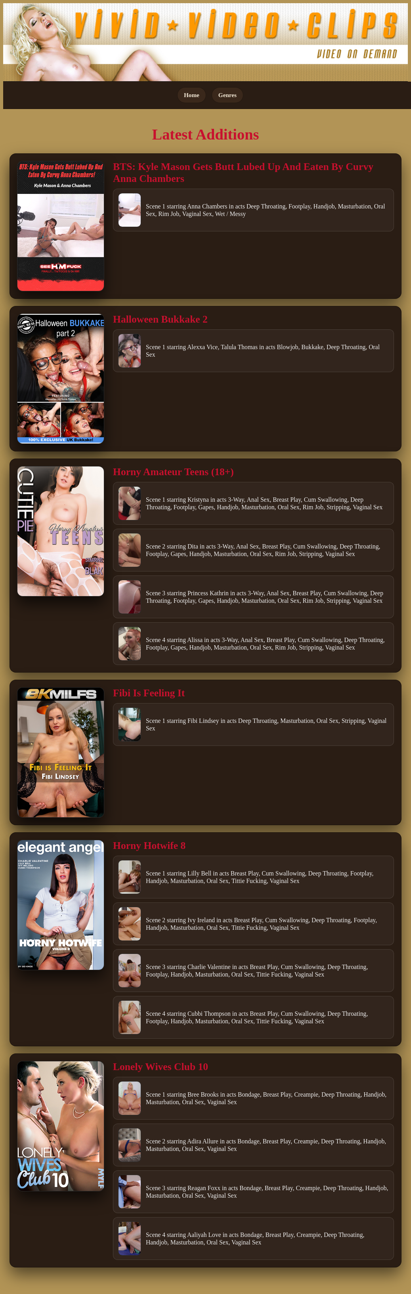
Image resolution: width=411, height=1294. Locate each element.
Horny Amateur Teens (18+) (173, 472)
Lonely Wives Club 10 (160, 1066)
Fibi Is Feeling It (149, 693)
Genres (227, 95)
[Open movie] (60, 226)
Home (191, 95)
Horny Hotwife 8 (149, 845)
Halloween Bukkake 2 (160, 319)
